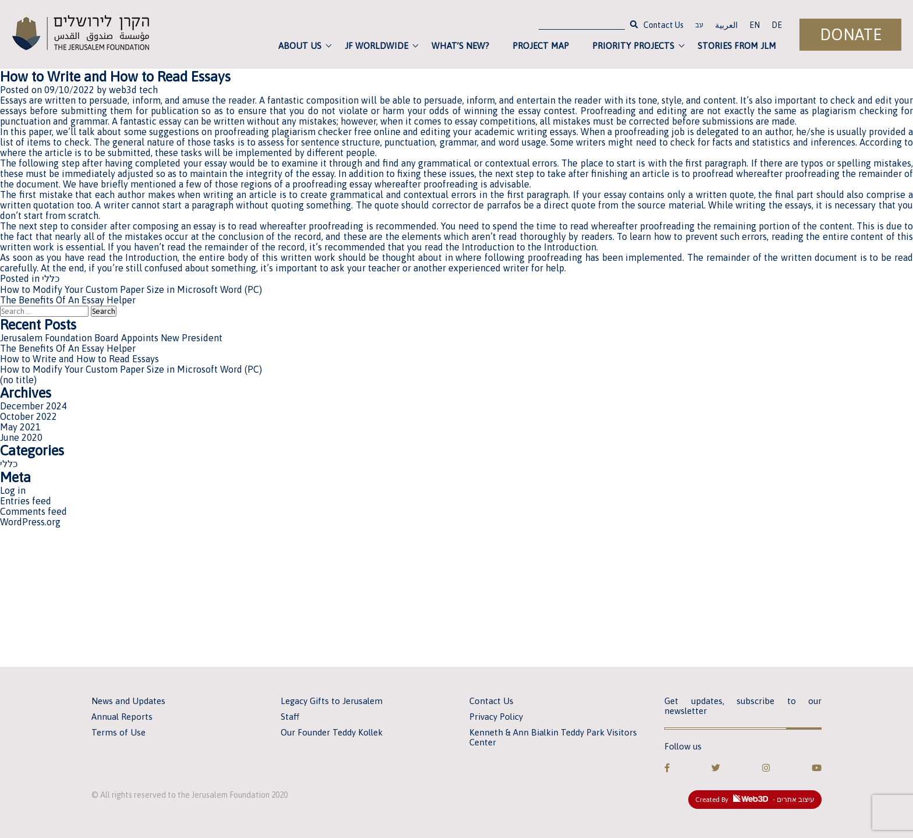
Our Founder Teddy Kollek (332, 732)
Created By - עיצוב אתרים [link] (755, 799)
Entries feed (25, 501)
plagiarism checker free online (336, 131)
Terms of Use (118, 732)
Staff (290, 717)
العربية (726, 25)
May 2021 (20, 427)
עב (699, 26)
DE (777, 25)
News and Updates (128, 701)
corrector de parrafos (476, 205)
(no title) (18, 379)
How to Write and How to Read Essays (79, 358)
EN (754, 25)
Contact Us (663, 25)
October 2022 (28, 416)
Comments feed (33, 511)
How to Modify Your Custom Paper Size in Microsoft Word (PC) (131, 289)
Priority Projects (633, 46)
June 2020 (21, 437)
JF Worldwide (376, 46)
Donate (851, 35)
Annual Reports (122, 717)
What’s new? (460, 46)
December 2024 (33, 406)
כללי (50, 278)
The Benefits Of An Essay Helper (68, 300)
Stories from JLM (737, 46)
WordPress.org (30, 522)
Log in (13, 490)
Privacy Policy (496, 717)
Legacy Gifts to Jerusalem (332, 701)
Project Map (540, 46)
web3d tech (133, 89)
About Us (299, 46)
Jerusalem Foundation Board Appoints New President (111, 338)
